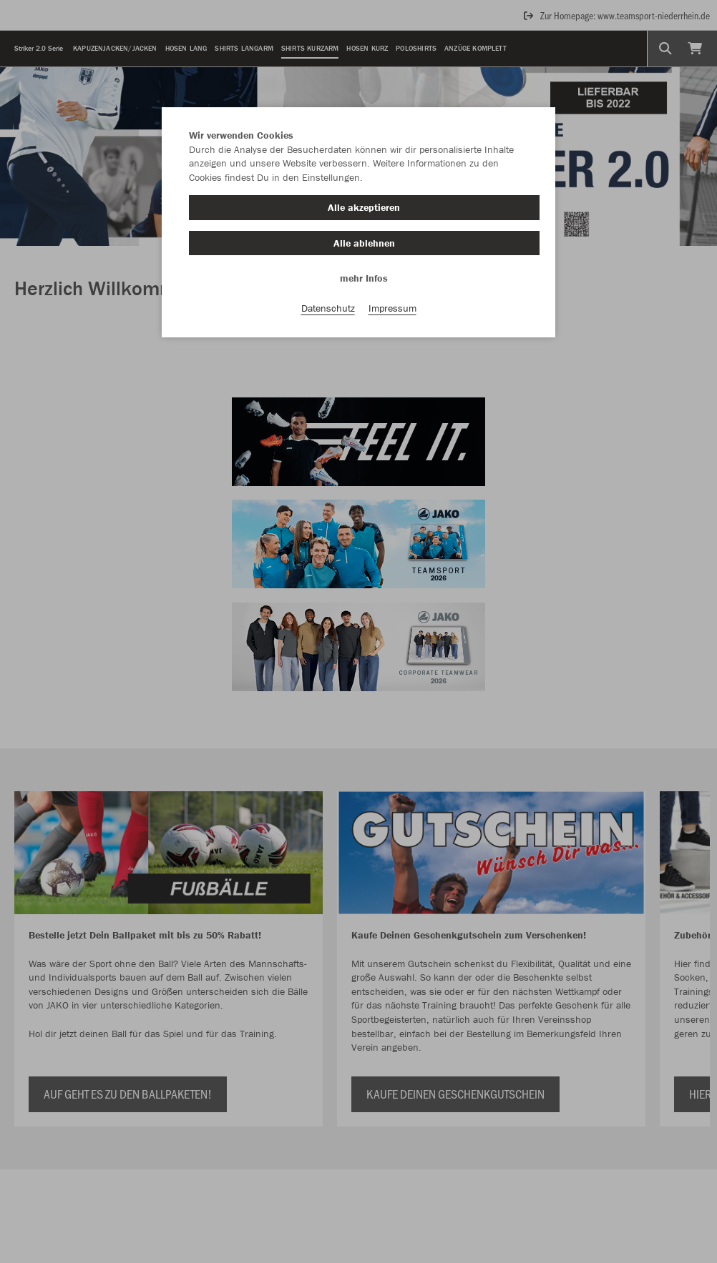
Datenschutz (328, 308)
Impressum (392, 308)
